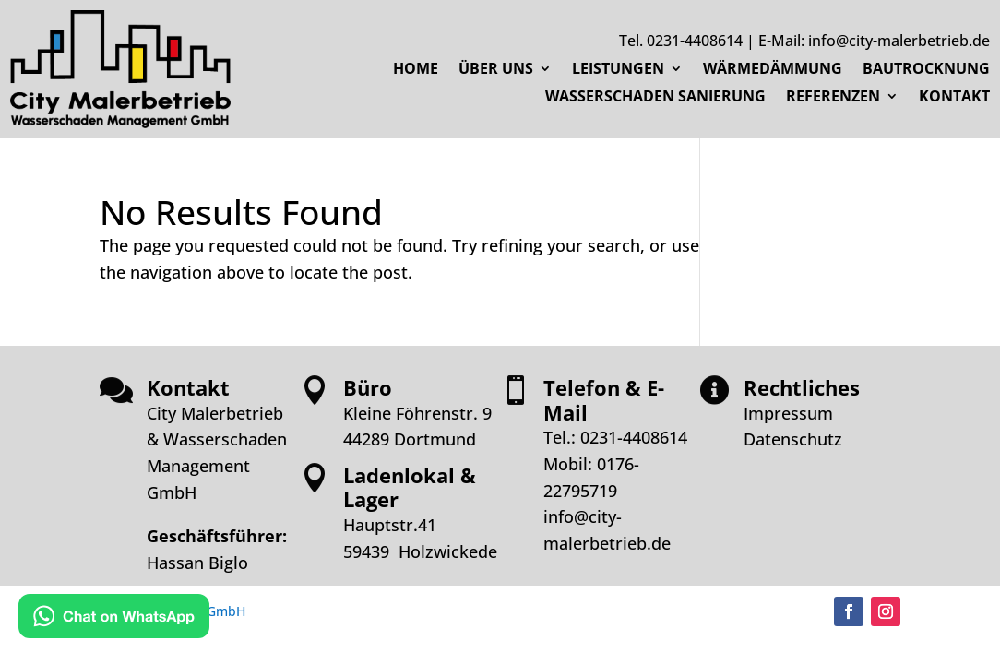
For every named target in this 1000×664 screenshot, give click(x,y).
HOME (415, 70)
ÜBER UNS (495, 70)
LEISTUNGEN (618, 70)
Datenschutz (793, 439)
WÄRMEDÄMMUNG (772, 70)
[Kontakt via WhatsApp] (113, 620)
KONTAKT (954, 97)
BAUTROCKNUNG (926, 70)
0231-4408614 (695, 40)
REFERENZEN (833, 97)
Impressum (788, 413)
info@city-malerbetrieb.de (899, 40)
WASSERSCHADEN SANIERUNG (655, 97)
